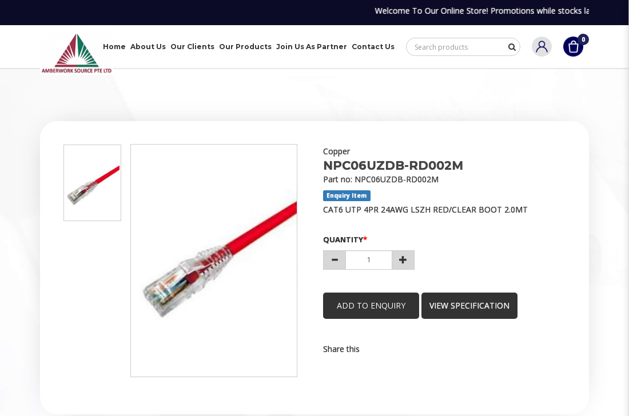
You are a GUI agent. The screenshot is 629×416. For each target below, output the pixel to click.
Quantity (343, 239)
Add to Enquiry (371, 305)
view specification (471, 305)
